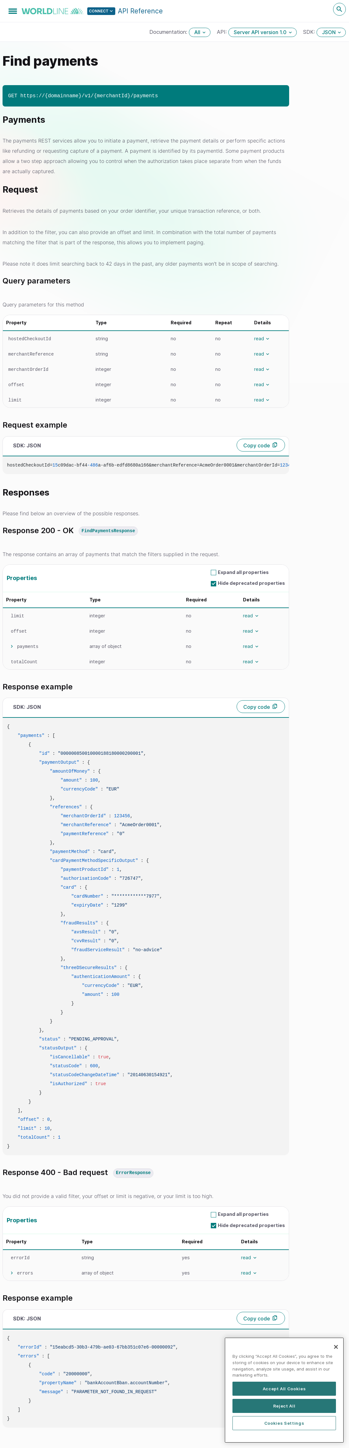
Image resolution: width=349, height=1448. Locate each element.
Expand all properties (243, 572)
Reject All (284, 1407)
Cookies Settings (284, 1424)
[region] (284, 1392)
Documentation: (169, 32)
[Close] (336, 1349)
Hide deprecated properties (251, 583)
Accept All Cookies (284, 1390)
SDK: (310, 32)
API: (222, 32)
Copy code (256, 445)
